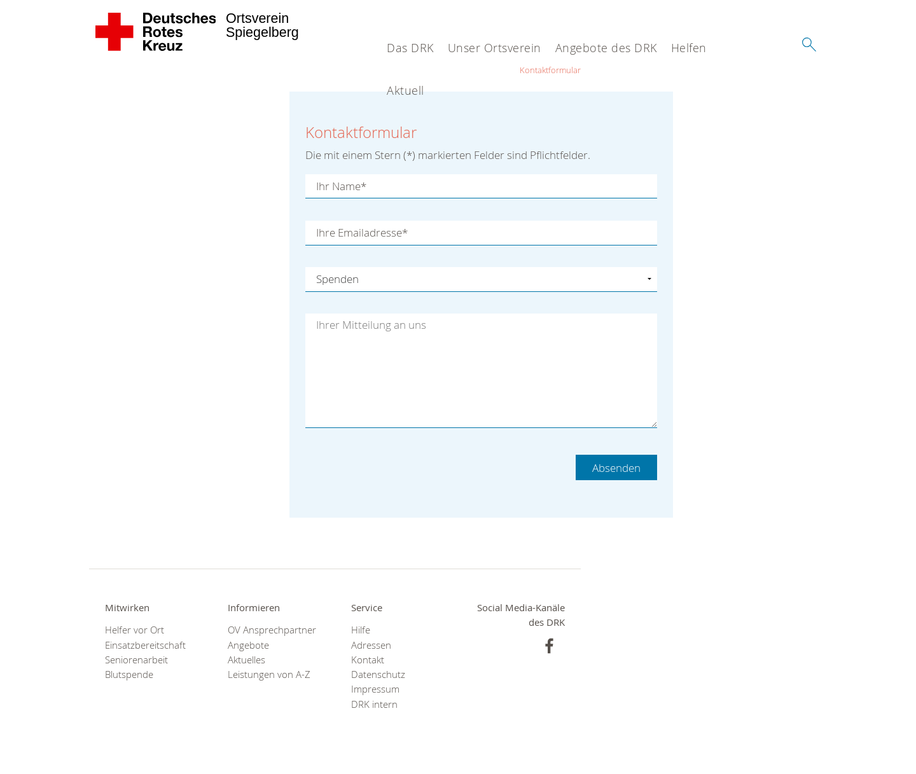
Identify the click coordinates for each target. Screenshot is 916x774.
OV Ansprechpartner (272, 630)
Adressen (371, 645)
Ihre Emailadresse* (362, 232)
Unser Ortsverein (494, 47)
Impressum (375, 689)
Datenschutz (378, 674)
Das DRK (410, 47)
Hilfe (360, 630)
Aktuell (405, 90)
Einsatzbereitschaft (145, 645)
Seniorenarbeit (136, 660)
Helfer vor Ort (134, 630)
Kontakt (367, 660)
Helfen (689, 47)
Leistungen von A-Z (269, 674)
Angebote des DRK (606, 47)
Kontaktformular (550, 70)
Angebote (248, 645)
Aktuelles (246, 660)
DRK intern (374, 704)
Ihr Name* (341, 186)
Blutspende (129, 674)
